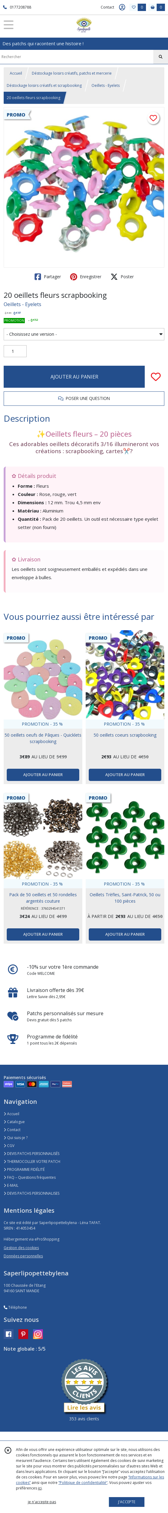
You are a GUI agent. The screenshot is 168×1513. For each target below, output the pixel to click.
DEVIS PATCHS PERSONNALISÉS (31, 1153)
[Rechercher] (160, 57)
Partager (48, 276)
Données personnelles (23, 1256)
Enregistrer (85, 276)
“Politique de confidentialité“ (82, 1482)
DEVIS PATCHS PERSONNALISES (31, 1193)
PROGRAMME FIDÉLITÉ (24, 1169)
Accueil (16, 73)
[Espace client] (122, 7)
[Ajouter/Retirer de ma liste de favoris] (156, 377)
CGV (9, 1145)
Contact (107, 7)
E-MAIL (11, 1185)
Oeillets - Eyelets (105, 85)
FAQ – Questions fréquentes (30, 1177)
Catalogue (14, 1121)
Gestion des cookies (21, 1247)
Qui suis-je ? (16, 1137)
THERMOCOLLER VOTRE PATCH (32, 1161)
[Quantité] (15, 351)
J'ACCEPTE (126, 1501)
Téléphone (15, 1307)
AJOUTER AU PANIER (74, 376)
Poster (122, 276)
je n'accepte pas (42, 1501)
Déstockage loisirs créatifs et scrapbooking (44, 85)
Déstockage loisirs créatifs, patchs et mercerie (72, 73)
